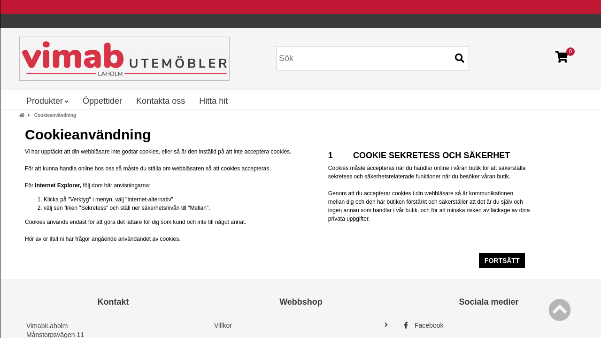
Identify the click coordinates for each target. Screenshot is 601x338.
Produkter (47, 101)
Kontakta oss (160, 101)
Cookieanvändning (55, 115)
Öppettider (102, 101)
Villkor (301, 325)
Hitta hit (213, 101)
